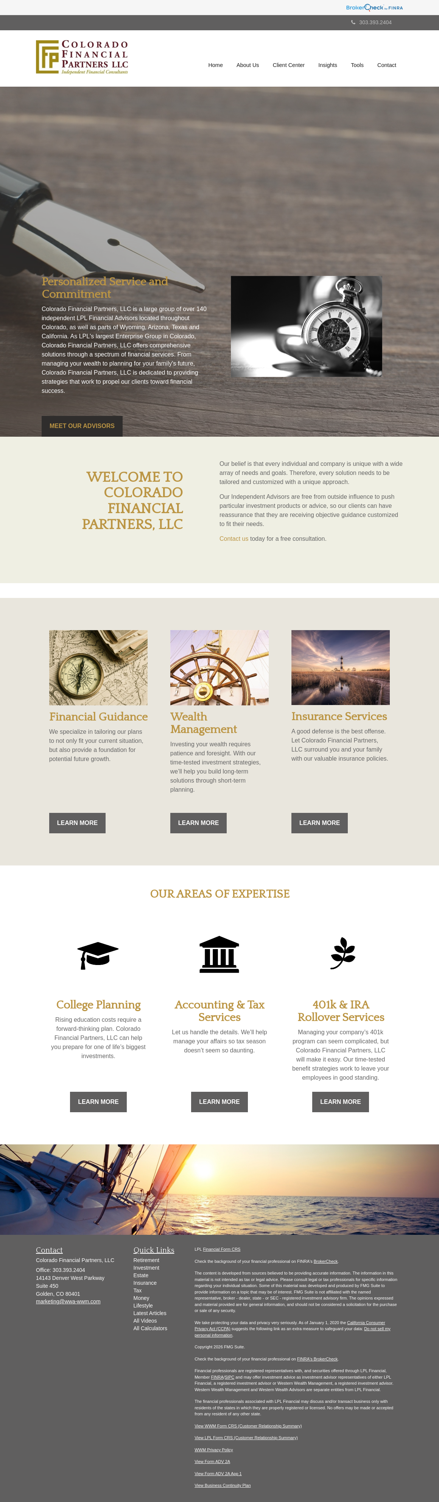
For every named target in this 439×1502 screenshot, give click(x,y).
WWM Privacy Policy (214, 1450)
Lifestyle (143, 1306)
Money (141, 1298)
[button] (248, 58)
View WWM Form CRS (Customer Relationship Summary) (248, 1426)
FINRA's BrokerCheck (317, 1359)
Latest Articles (150, 1313)
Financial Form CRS (221, 1249)
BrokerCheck (326, 1261)
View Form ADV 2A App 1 (218, 1473)
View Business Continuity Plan (223, 1485)
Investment (146, 1268)
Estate (141, 1275)
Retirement (146, 1260)
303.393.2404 (371, 22)
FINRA (217, 1377)
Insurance (145, 1283)
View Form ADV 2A (212, 1461)
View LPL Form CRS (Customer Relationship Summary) (246, 1437)
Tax (138, 1290)
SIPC (230, 1377)
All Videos (145, 1321)
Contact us (234, 538)
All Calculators (150, 1328)
